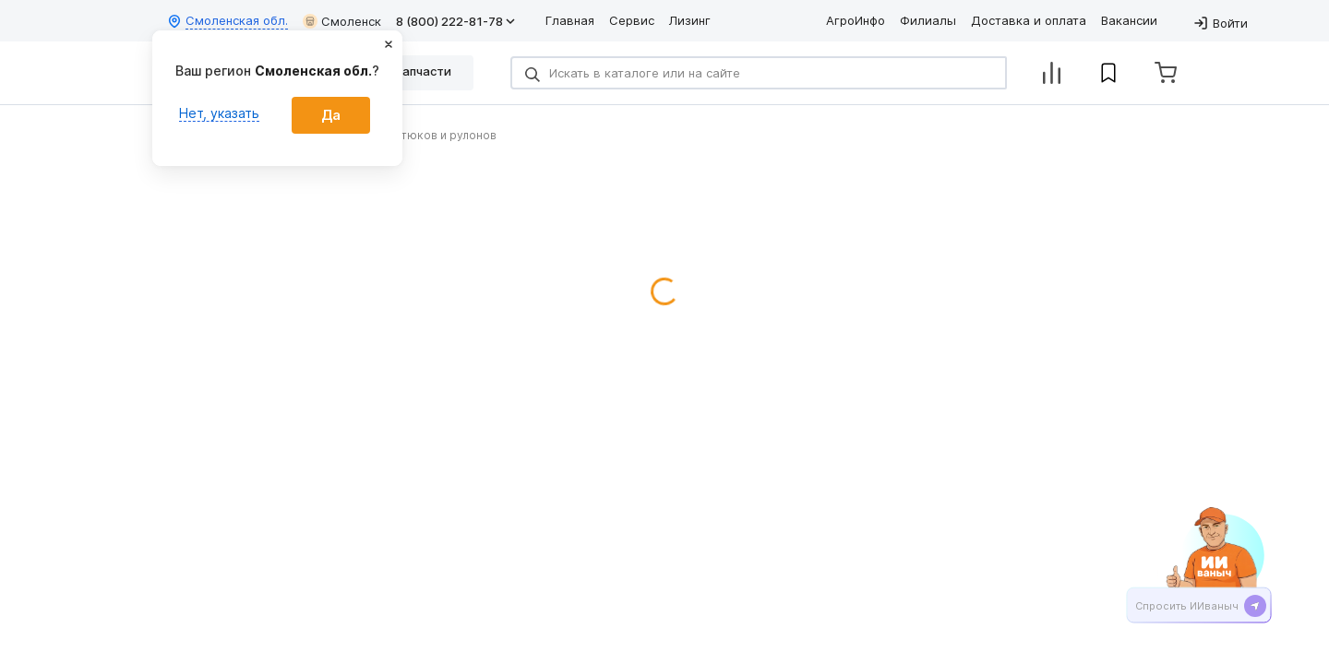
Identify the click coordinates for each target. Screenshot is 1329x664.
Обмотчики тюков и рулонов (415, 135)
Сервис (631, 20)
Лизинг (690, 20)
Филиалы (928, 20)
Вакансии (1129, 20)
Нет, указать (219, 113)
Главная (569, 20)
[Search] (758, 72)
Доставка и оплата (1028, 20)
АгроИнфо (855, 20)
